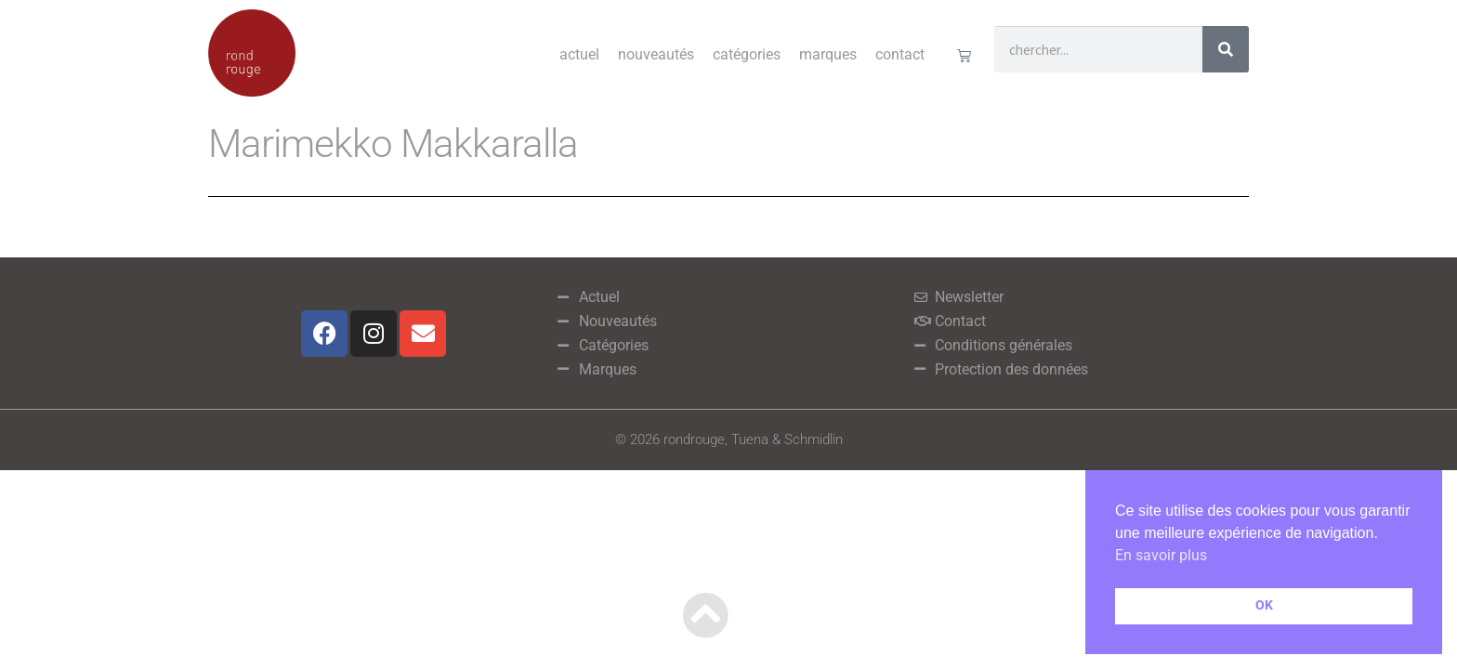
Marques (828, 54)
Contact (900, 54)
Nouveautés (656, 54)
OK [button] (1264, 605)
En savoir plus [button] (1161, 555)
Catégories (747, 54)
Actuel (579, 54)
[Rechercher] (1225, 49)
